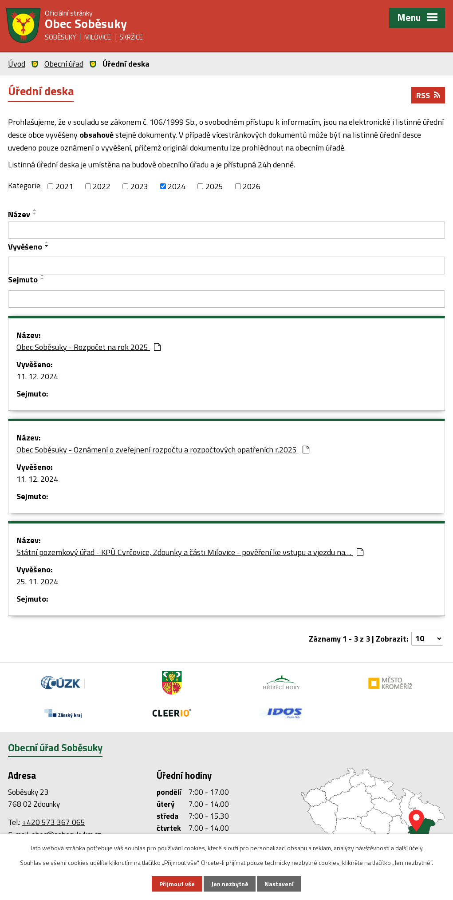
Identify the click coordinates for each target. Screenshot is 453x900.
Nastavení (279, 883)
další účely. (409, 847)
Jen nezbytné (229, 883)
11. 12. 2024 (37, 376)
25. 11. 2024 (37, 581)
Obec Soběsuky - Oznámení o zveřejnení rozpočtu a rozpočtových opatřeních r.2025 (162, 450)
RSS (428, 95)
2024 (176, 186)
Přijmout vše (177, 883)
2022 (101, 186)
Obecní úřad (63, 64)
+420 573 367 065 (53, 822)
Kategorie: (25, 185)
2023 (139, 186)
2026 (251, 186)
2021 (64, 186)
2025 (214, 186)
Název (19, 214)
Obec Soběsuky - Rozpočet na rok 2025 (88, 347)
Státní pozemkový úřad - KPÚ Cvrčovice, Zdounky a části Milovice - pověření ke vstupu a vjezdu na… (189, 552)
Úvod (16, 64)
